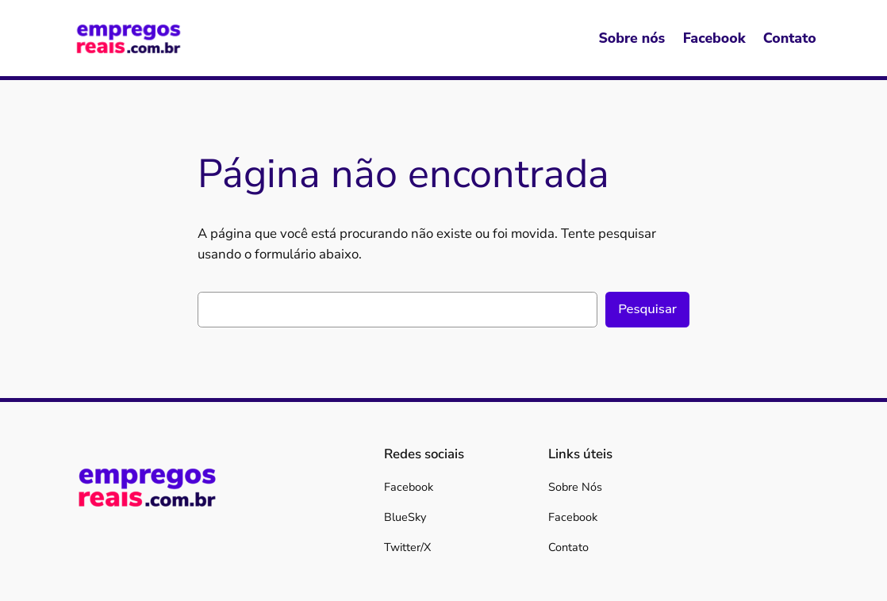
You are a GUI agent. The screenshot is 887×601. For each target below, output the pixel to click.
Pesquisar (647, 309)
